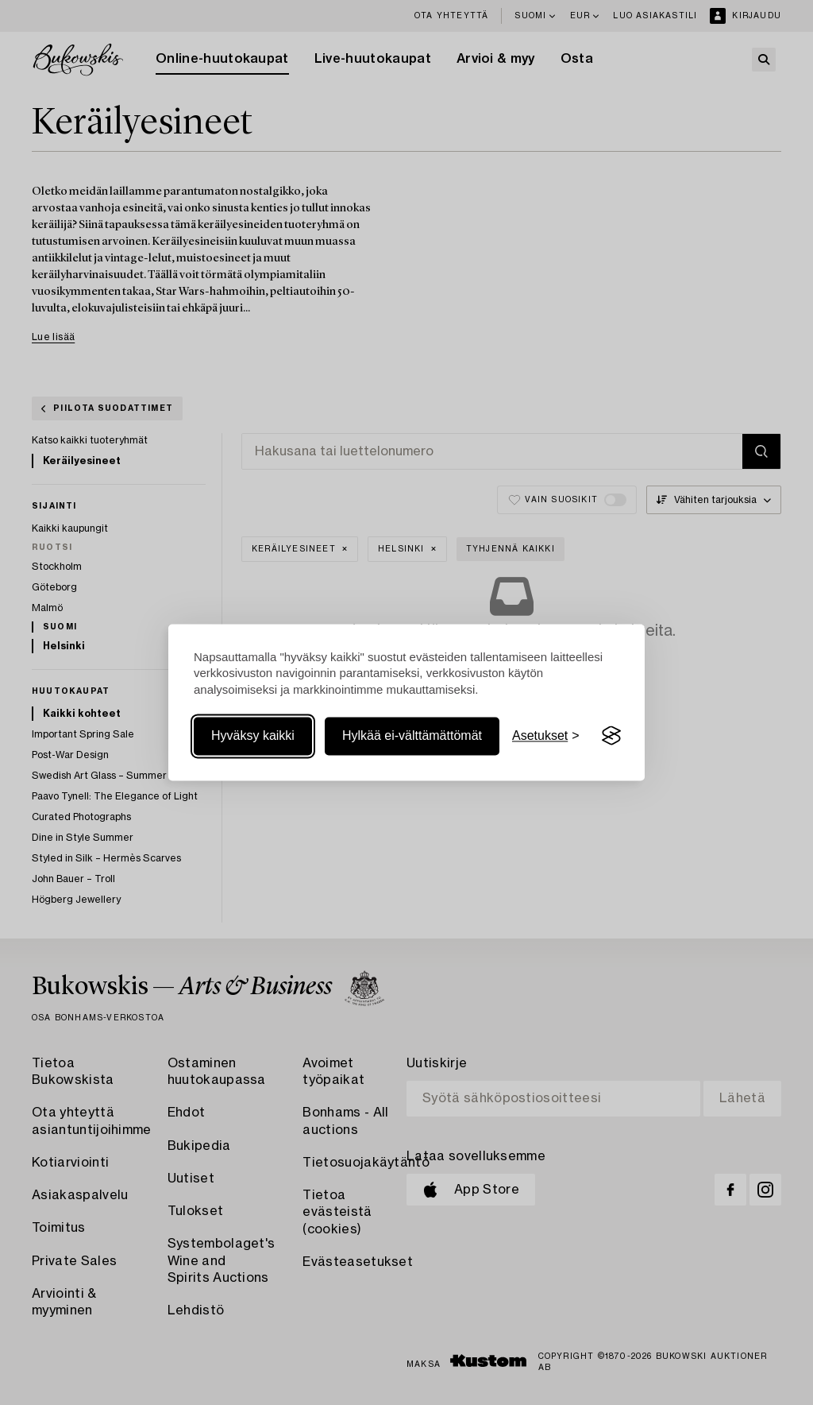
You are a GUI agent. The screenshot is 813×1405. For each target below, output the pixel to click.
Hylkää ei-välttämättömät (412, 735)
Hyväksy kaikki (253, 735)
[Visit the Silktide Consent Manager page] (611, 736)
